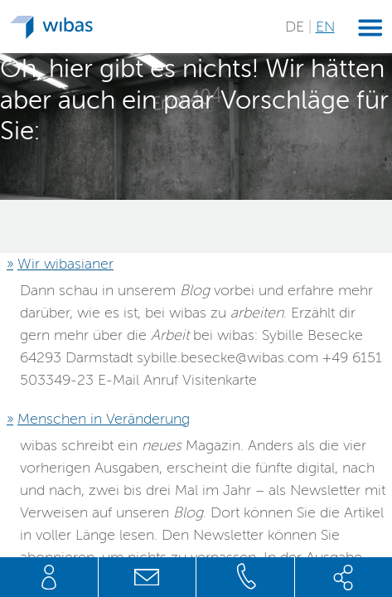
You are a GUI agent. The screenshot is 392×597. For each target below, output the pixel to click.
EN (325, 26)
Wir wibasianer (65, 264)
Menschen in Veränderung (103, 419)
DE (296, 26)
